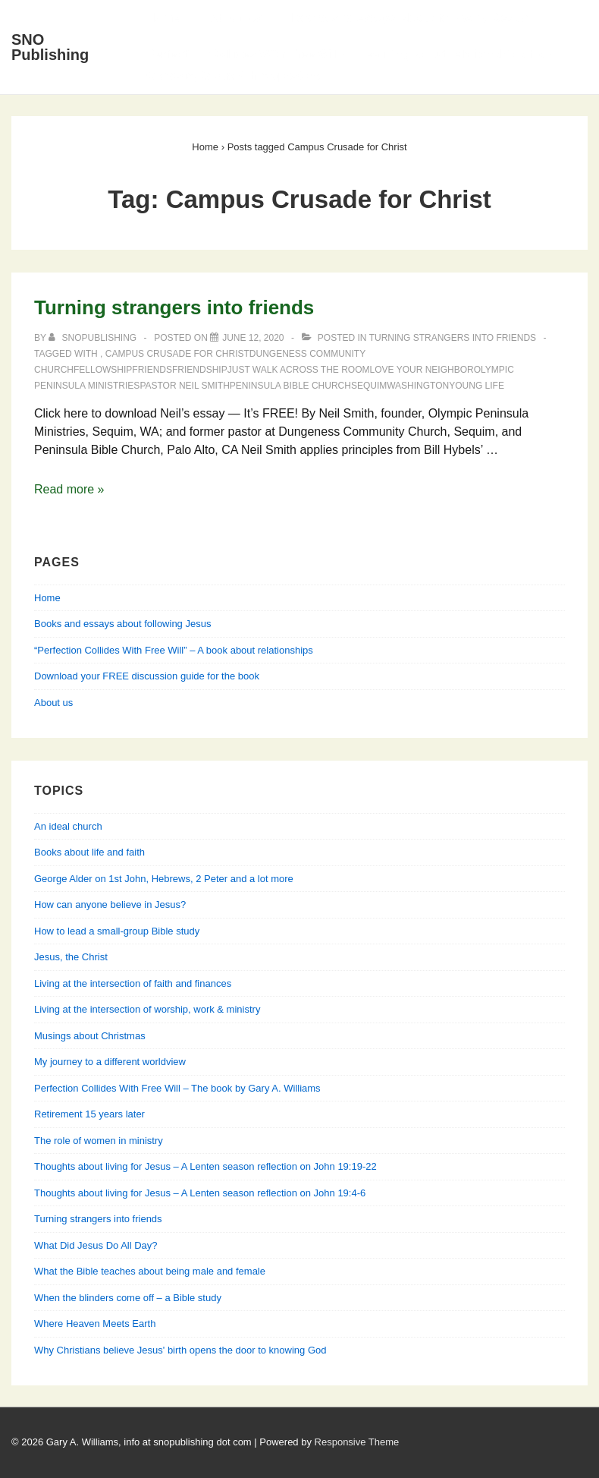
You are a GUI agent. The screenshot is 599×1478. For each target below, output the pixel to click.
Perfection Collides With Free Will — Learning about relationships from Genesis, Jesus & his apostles (350, 65)
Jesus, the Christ (71, 957)
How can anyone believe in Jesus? (110, 904)
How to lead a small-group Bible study (116, 931)
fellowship (103, 369)
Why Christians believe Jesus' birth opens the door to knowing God (180, 1350)
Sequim (369, 385)
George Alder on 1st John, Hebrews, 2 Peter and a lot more (163, 878)
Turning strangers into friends (174, 307)
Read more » (69, 489)
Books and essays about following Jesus (410, 17)
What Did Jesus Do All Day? (96, 1245)
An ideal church (68, 826)
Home (163, 17)
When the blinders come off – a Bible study (127, 1297)
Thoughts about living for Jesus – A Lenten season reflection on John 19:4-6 (199, 1193)
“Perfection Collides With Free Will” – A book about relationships (173, 650)
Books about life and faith (89, 852)
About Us (235, 17)
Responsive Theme (357, 1442)
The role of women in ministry (98, 1140)
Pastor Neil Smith (184, 385)
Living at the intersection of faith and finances (132, 983)
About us (53, 702)
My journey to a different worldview (110, 1061)
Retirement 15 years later (89, 1114)
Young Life (476, 385)
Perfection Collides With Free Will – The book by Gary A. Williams (177, 1088)
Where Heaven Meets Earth (94, 1323)
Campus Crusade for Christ (177, 353)
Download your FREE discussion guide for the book (146, 676)
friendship (199, 369)
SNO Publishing (50, 47)
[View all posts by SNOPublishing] (94, 337)
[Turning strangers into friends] (253, 337)
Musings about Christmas (90, 1036)
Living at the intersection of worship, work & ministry (147, 1009)
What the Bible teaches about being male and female (149, 1271)
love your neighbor (422, 369)
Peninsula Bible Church (290, 385)
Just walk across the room (298, 369)
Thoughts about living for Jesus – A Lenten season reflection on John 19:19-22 (205, 1166)
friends (152, 369)
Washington (418, 385)
